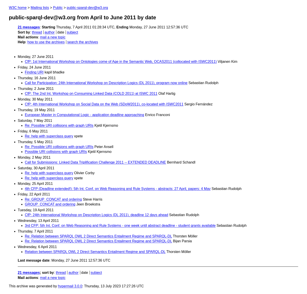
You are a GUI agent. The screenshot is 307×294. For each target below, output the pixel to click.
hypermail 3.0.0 (70, 286)
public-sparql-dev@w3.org (87, 8)
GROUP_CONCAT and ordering (50, 204)
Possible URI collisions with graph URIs (56, 152)
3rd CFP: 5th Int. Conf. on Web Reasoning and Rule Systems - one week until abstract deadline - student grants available (120, 225)
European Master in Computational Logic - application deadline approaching (84, 115)
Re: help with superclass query (49, 136)
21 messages (29, 27)
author (50, 32)
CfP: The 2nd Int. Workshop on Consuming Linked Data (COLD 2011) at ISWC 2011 (91, 93)
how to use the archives (46, 42)
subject (72, 32)
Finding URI (34, 72)
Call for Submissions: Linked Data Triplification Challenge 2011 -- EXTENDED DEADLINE (95, 162)
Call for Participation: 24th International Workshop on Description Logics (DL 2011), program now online (106, 83)
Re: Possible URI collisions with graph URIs (59, 125)
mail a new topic (52, 37)
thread (37, 32)
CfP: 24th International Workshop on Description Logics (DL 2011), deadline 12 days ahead (96, 215)
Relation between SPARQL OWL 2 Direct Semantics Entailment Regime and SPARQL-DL (95, 252)
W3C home (18, 8)
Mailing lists (40, 8)
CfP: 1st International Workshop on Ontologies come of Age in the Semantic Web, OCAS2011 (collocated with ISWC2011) (121, 61)
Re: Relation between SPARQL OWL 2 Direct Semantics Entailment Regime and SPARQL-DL (98, 236)
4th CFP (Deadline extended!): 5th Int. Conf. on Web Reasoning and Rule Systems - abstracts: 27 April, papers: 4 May (118, 189)
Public (58, 8)
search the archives (82, 42)
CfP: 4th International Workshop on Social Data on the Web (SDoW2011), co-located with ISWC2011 (104, 104)
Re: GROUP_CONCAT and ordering (53, 199)
